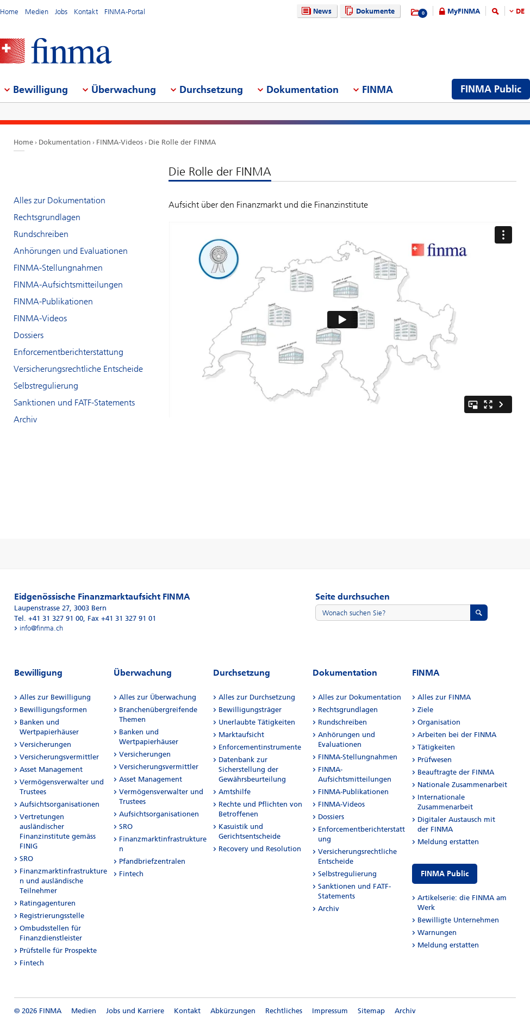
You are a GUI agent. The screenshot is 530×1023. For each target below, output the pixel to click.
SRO (26, 858)
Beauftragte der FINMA (455, 772)
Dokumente (368, 11)
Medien (36, 12)
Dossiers (28, 335)
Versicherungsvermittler (59, 757)
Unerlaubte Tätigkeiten (257, 722)
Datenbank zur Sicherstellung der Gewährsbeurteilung (252, 769)
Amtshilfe (235, 792)
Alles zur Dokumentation (59, 200)
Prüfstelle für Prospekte (58, 950)
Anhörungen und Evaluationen (71, 251)
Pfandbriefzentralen (152, 861)
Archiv (25, 419)
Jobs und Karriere (135, 1011)
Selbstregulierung (46, 385)
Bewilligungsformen (53, 710)
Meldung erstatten (448, 842)
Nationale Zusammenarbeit (462, 785)
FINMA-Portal (124, 12)
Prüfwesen (434, 760)
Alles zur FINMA (444, 697)
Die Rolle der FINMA (182, 142)
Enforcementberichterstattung (68, 352)
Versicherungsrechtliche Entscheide (78, 369)
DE (520, 11)
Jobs (61, 12)
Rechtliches (283, 1011)
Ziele (425, 710)
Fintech (32, 963)
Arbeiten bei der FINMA (456, 735)
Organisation (438, 722)
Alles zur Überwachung (157, 697)
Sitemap (371, 1011)
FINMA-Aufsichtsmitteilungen (68, 284)
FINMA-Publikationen (53, 301)
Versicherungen (45, 744)
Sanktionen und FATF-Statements (74, 402)
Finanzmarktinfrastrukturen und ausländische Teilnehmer (63, 881)
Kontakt (86, 12)
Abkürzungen (232, 1011)
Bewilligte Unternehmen (458, 920)
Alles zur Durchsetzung (257, 697)
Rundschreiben (41, 234)
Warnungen (437, 932)
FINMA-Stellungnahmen (58, 268)
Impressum (330, 1011)
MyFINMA (463, 11)
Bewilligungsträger (250, 710)
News (315, 11)
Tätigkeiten (436, 747)
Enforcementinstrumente (260, 747)
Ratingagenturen (48, 903)
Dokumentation (65, 142)
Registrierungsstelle (52, 916)
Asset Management (51, 769)
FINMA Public (445, 873)
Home (9, 12)
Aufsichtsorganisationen (59, 804)
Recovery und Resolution (260, 849)
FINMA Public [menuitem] (490, 89)
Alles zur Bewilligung (55, 697)
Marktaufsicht (241, 735)
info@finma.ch (41, 628)
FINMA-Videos (119, 142)
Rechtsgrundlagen (47, 217)
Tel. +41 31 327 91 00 (48, 618)
